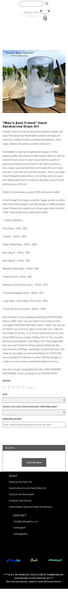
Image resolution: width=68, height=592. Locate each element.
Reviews (10, 448)
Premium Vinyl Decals (20, 500)
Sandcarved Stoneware (21, 494)
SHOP (13, 475)
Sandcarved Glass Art (20, 481)
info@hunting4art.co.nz (26, 521)
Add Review (34, 462)
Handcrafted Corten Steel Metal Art (27, 488)
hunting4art (19, 527)
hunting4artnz (21, 533)
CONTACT (20, 515)
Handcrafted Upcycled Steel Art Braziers (30, 506)
